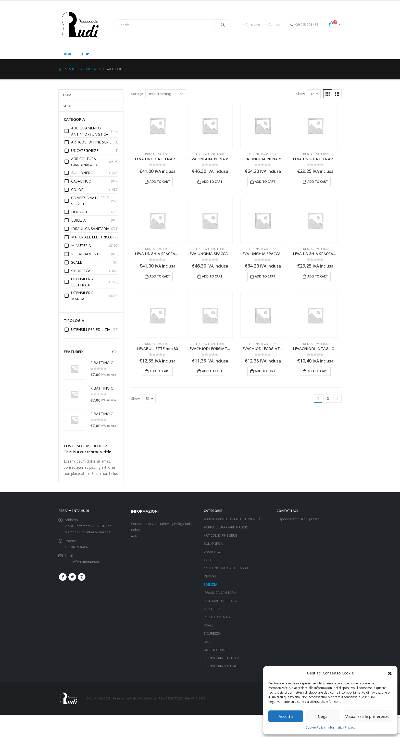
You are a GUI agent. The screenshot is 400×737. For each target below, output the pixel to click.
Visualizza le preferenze (367, 716)
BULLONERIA (213, 543)
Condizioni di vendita (147, 524)
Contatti (272, 24)
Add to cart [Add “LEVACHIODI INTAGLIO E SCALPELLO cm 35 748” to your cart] (317, 371)
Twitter (72, 577)
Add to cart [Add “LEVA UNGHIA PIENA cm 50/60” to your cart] (317, 181)
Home (67, 54)
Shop (84, 54)
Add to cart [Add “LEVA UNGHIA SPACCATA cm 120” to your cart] (212, 276)
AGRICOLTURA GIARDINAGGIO (226, 527)
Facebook (63, 577)
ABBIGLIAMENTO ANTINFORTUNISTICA (232, 519)
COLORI (209, 560)
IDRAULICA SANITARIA (220, 592)
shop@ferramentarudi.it (83, 562)
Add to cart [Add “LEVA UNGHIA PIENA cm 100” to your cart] (159, 181)
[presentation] (112, 351)
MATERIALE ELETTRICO (220, 601)
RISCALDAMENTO (217, 617)
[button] (389, 672)
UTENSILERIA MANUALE (221, 666)
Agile (134, 536)
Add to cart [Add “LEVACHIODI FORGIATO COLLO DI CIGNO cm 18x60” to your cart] (212, 371)
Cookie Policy (315, 727)
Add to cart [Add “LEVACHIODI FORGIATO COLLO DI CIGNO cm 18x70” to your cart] (265, 371)
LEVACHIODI (163, 154)
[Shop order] (165, 93)
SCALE (208, 625)
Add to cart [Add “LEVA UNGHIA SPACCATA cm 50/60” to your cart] (317, 276)
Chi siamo (251, 24)
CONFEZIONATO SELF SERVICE (226, 568)
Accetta (286, 716)
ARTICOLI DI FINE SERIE (221, 535)
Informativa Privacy (341, 727)
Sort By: (137, 93)
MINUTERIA (212, 609)
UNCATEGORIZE (216, 650)
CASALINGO (212, 552)
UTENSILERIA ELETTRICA (221, 658)
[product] (157, 125)
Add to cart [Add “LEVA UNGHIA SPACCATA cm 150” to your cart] (265, 276)
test (207, 641)
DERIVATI (210, 576)
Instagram (81, 577)
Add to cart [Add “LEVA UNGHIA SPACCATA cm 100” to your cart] (159, 276)
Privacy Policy (173, 524)
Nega (323, 716)
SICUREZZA (212, 633)
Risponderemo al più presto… (299, 519)
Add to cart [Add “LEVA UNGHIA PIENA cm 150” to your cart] (265, 181)
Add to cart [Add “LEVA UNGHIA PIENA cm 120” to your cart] (212, 181)
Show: (301, 93)
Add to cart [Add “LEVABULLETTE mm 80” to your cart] (159, 371)
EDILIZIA (149, 154)
